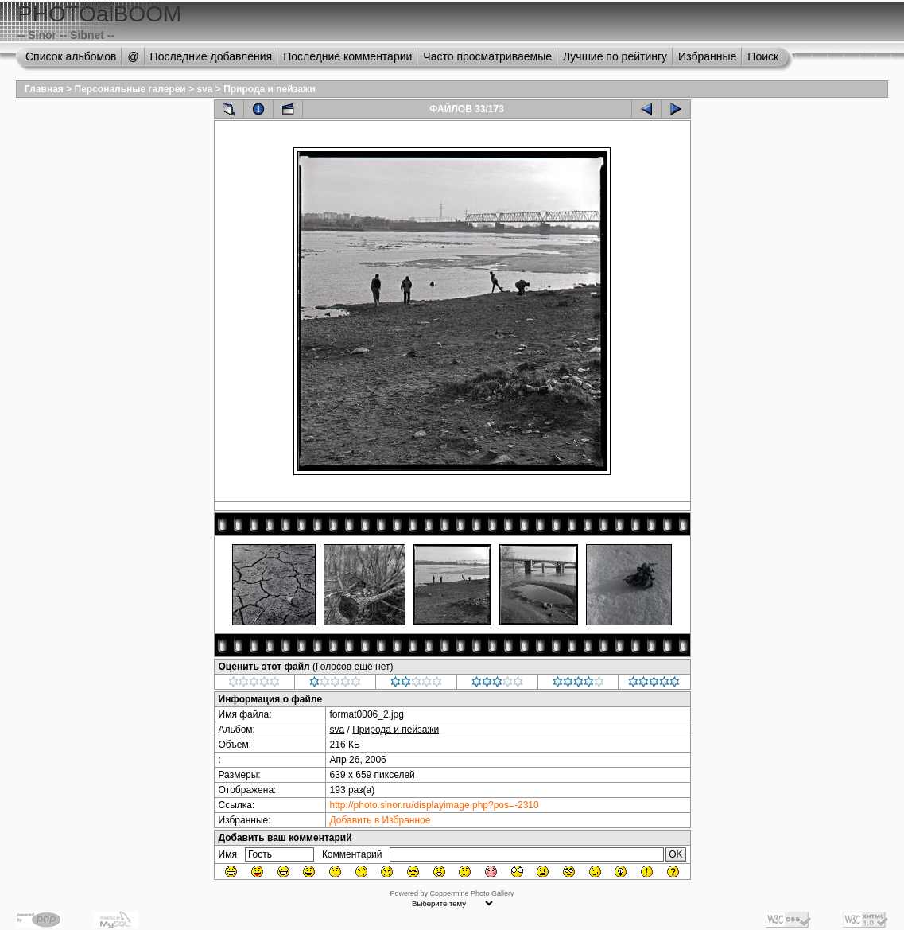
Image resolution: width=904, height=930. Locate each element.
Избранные (707, 56)
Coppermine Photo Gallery (471, 893)
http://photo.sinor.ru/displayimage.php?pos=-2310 (434, 805)
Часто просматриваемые (487, 56)
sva (204, 89)
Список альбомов (70, 56)
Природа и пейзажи (269, 89)
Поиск (762, 56)
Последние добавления (211, 56)
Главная (44, 89)
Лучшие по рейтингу (615, 56)
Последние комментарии (347, 56)
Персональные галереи (130, 89)
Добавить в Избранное (380, 820)
